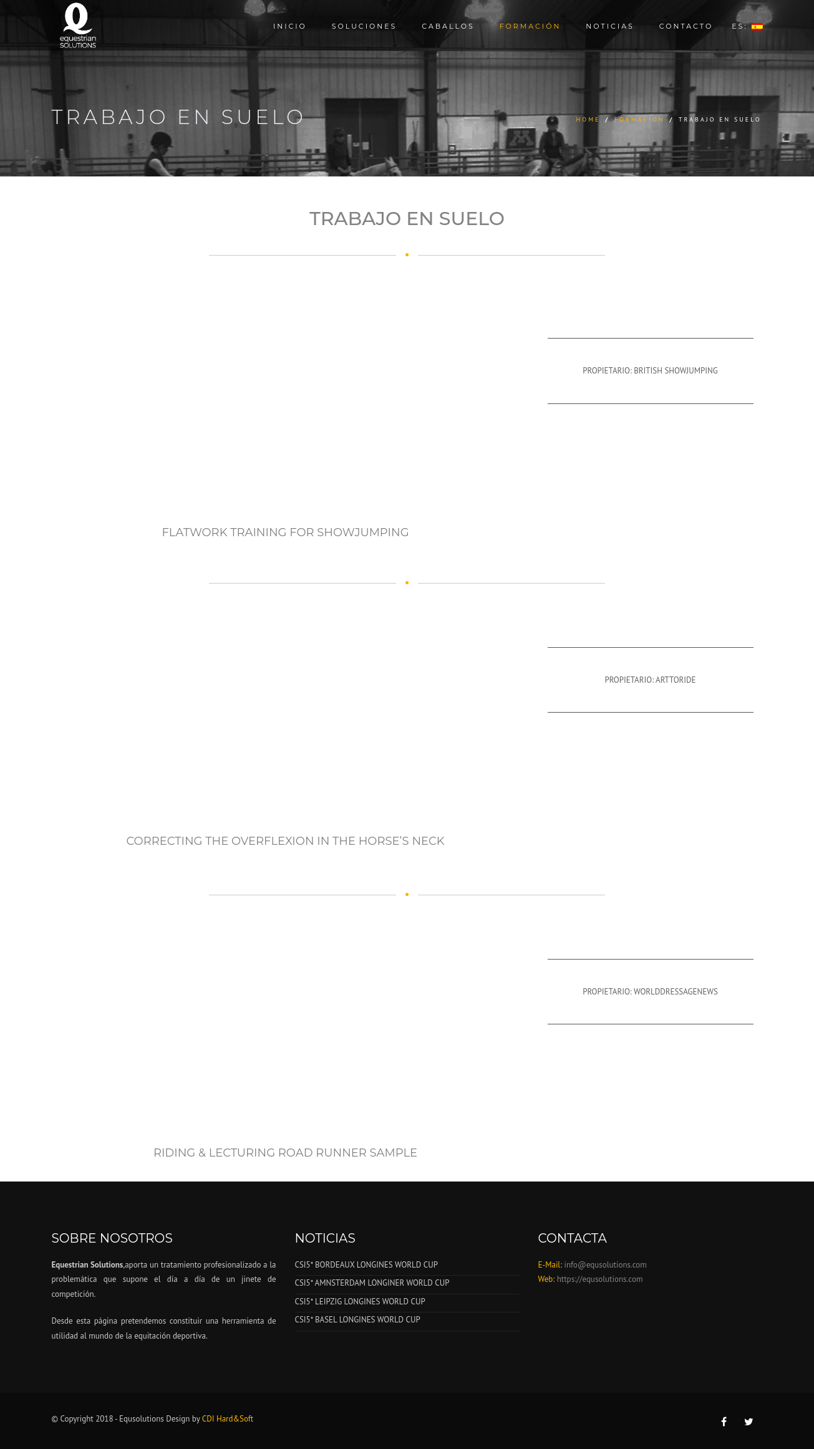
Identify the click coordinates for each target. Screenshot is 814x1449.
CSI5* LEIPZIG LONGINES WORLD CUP (360, 1301)
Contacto (686, 26)
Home (588, 119)
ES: (747, 26)
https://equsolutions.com (600, 1279)
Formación (530, 26)
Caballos (448, 26)
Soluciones (364, 26)
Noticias (610, 26)
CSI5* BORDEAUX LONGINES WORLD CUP (366, 1264)
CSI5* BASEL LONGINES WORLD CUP (357, 1319)
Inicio (290, 26)
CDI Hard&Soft (227, 1418)
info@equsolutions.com (604, 1264)
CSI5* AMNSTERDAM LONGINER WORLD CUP (372, 1283)
